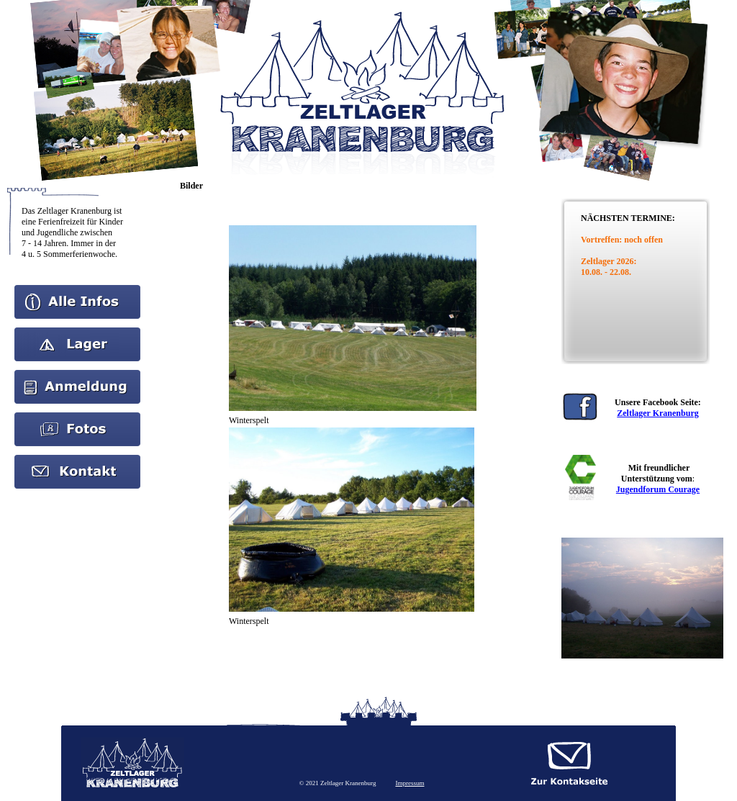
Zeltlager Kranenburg (657, 413)
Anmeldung (77, 375)
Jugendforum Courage (658, 489)
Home (77, 290)
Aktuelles (77, 332)
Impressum (409, 783)
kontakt (78, 460)
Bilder (78, 417)
